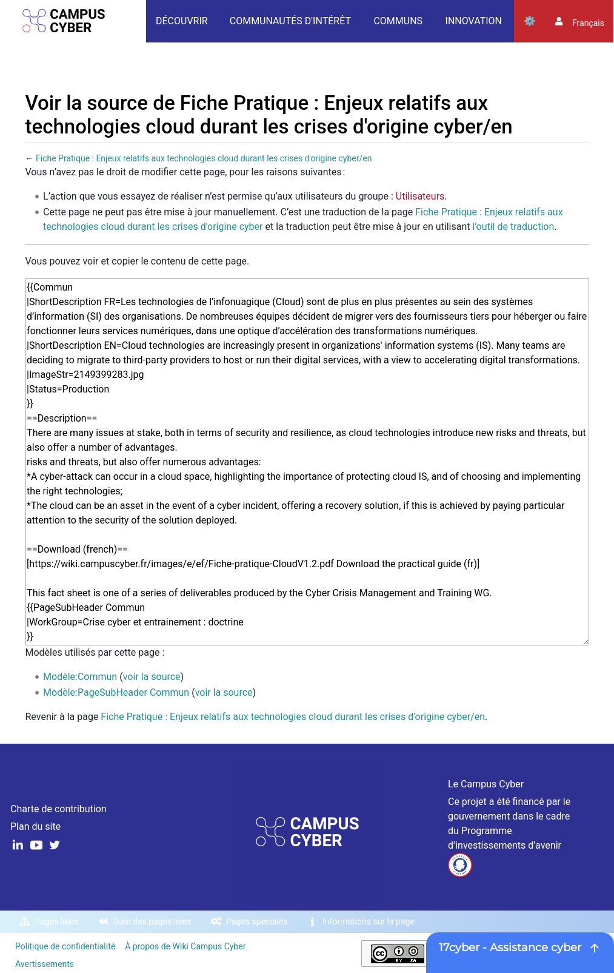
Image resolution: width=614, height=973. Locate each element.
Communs (397, 21)
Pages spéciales (256, 921)
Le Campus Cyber (486, 784)
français (588, 23)
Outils (530, 21)
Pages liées (56, 921)
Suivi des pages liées (152, 921)
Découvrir (182, 21)
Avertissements (44, 964)
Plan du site (35, 826)
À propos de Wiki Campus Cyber (185, 946)
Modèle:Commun (80, 676)
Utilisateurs (420, 196)
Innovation (473, 21)
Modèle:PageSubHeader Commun (116, 692)
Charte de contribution (58, 809)
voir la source (152, 676)
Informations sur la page (368, 921)
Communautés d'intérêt (290, 21)
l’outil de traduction (513, 226)
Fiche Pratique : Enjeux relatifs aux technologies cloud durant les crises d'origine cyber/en (204, 158)
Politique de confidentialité (65, 946)
